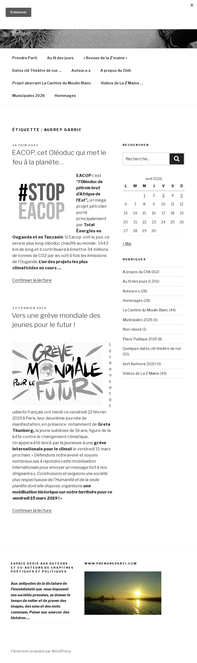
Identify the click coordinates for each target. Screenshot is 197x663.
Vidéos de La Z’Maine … (122, 83)
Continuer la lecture (32, 280)
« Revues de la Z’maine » (105, 58)
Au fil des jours (60, 58)
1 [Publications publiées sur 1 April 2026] (144, 195)
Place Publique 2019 (140, 339)
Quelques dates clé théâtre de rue (152, 348)
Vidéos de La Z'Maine (141, 373)
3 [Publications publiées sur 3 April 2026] (163, 195)
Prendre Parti (24, 58)
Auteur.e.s (81, 70)
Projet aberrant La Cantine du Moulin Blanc (51, 83)
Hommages (65, 95)
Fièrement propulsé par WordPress (41, 651)
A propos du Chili (115, 70)
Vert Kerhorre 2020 (139, 364)
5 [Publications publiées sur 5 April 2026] (182, 195)
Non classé (132, 329)
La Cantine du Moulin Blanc (145, 310)
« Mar (127, 243)
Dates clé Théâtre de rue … (37, 70)
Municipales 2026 (28, 95)
